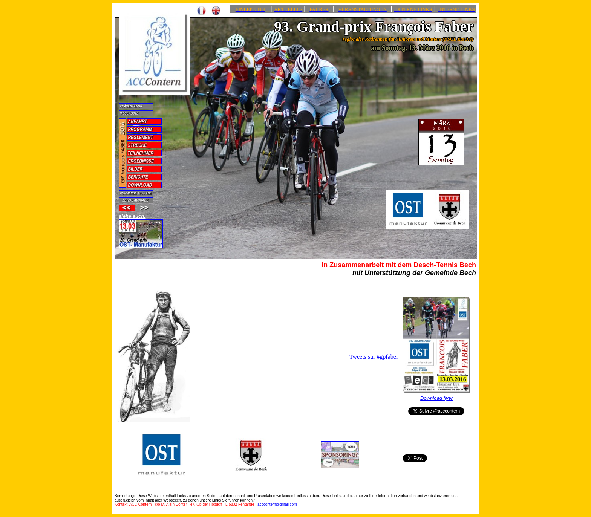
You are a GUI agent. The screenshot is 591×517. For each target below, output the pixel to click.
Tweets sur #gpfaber (373, 356)
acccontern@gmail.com (277, 504)
